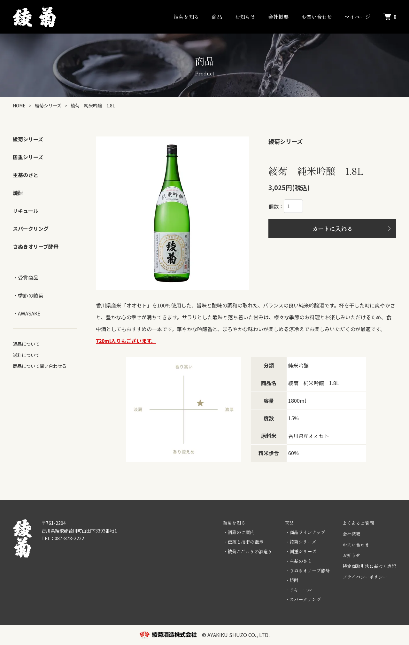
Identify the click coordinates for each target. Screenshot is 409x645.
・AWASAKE (26, 313)
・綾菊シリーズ (300, 542)
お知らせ (245, 16)
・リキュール (298, 590)
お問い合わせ (316, 16)
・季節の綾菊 (28, 295)
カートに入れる (332, 228)
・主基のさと (298, 561)
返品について (26, 343)
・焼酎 (291, 580)
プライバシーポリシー (365, 577)
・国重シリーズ (300, 551)
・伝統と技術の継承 (243, 542)
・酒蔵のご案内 (238, 532)
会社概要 (278, 16)
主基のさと (25, 175)
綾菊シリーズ (28, 139)
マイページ (357, 16)
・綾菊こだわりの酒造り (247, 551)
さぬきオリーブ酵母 (35, 246)
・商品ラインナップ (305, 532)
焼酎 (18, 193)
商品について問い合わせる (39, 365)
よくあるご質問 (358, 523)
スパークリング (31, 228)
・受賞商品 (25, 277)
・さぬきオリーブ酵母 (307, 570)
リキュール (25, 210)
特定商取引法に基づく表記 (369, 566)
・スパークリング (303, 599)
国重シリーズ (28, 157)
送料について (26, 355)
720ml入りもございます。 (126, 341)
